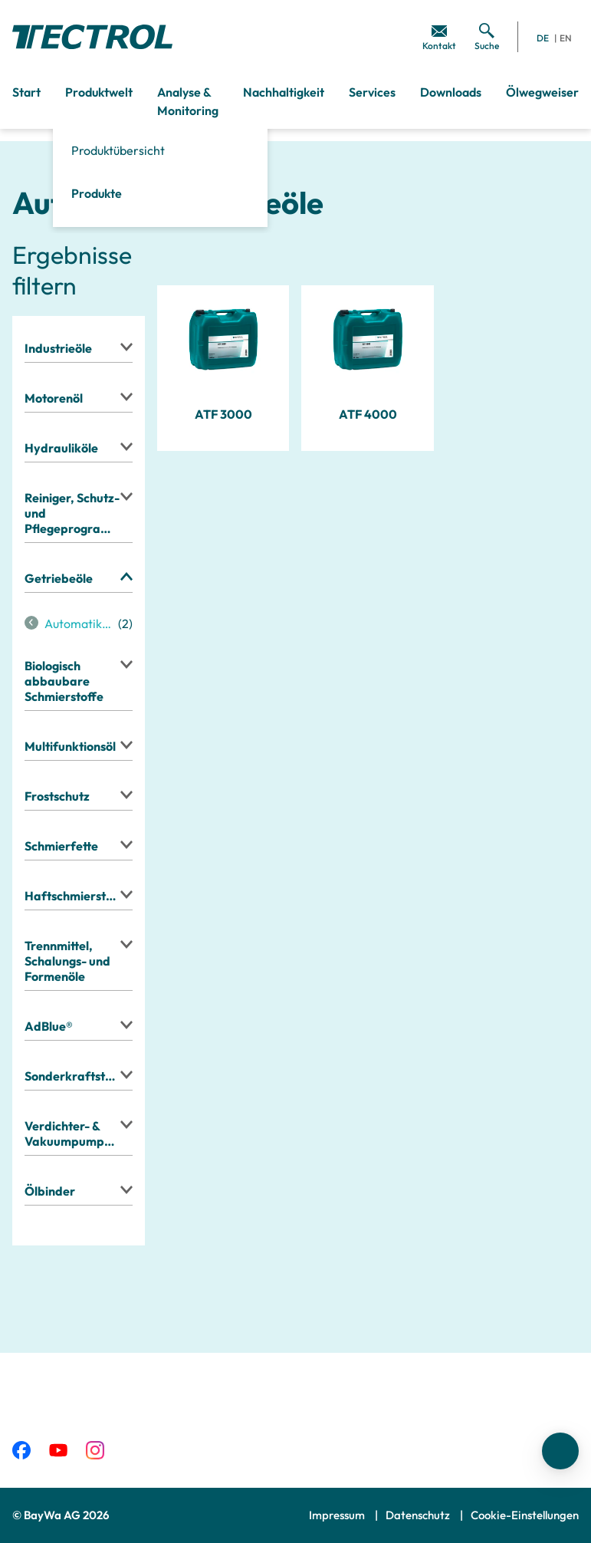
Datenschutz (419, 1515)
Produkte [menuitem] (96, 193)
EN (566, 38)
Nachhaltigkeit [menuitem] (283, 92)
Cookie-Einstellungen (525, 1515)
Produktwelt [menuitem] (99, 92)
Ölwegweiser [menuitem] (542, 92)
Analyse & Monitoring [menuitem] (187, 101)
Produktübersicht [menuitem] (118, 150)
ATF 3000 (223, 414)
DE (543, 38)
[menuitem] (439, 36)
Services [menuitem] (372, 92)
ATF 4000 (368, 414)
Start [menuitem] (26, 92)
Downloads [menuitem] (450, 92)
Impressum (338, 1515)
